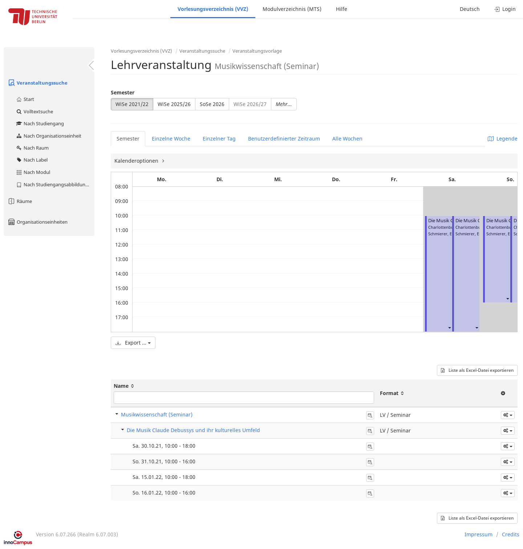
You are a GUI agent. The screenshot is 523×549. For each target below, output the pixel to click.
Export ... (133, 342)
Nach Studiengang (40, 123)
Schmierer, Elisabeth (447, 233)
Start (25, 99)
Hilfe (341, 8)
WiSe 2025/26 (174, 104)
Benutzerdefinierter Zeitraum (284, 138)
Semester (122, 92)
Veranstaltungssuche (37, 83)
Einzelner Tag (219, 138)
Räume (19, 201)
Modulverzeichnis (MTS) (292, 8)
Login (505, 8)
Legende (503, 138)
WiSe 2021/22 (132, 104)
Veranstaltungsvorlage (257, 51)
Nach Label (32, 159)
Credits (510, 534)
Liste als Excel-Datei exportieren (477, 370)
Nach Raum (32, 148)
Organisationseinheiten (37, 222)
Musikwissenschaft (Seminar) (156, 414)
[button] (449, 327)
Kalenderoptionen (137, 160)
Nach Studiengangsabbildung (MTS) (55, 184)
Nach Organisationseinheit (48, 136)
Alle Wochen (347, 138)
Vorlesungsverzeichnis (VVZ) (213, 8)
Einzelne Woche (171, 138)
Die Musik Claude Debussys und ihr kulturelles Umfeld (193, 430)
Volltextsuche (34, 111)
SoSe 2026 (212, 104)
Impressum (478, 534)
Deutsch (470, 8)
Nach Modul (33, 172)
